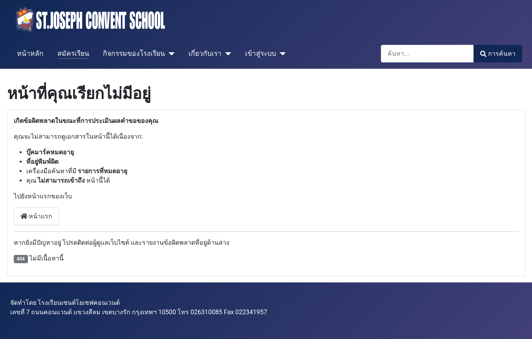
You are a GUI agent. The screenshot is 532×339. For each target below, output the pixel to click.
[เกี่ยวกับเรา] (226, 53)
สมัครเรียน (73, 53)
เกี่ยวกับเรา (204, 53)
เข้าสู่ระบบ (260, 53)
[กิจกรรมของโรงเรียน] (170, 53)
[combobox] (427, 53)
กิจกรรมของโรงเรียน (134, 53)
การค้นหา (497, 53)
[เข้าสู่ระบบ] (281, 53)
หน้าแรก (36, 216)
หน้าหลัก (30, 53)
